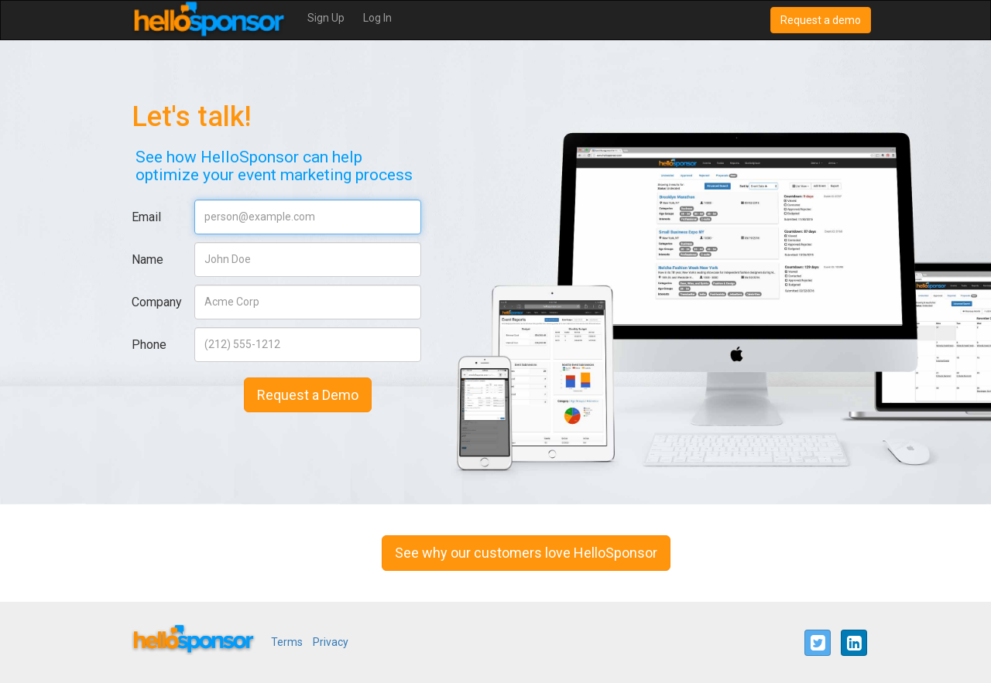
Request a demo (820, 20)
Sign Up (326, 18)
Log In (377, 18)
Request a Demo (307, 395)
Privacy (330, 642)
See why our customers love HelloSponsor (526, 553)
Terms (287, 642)
